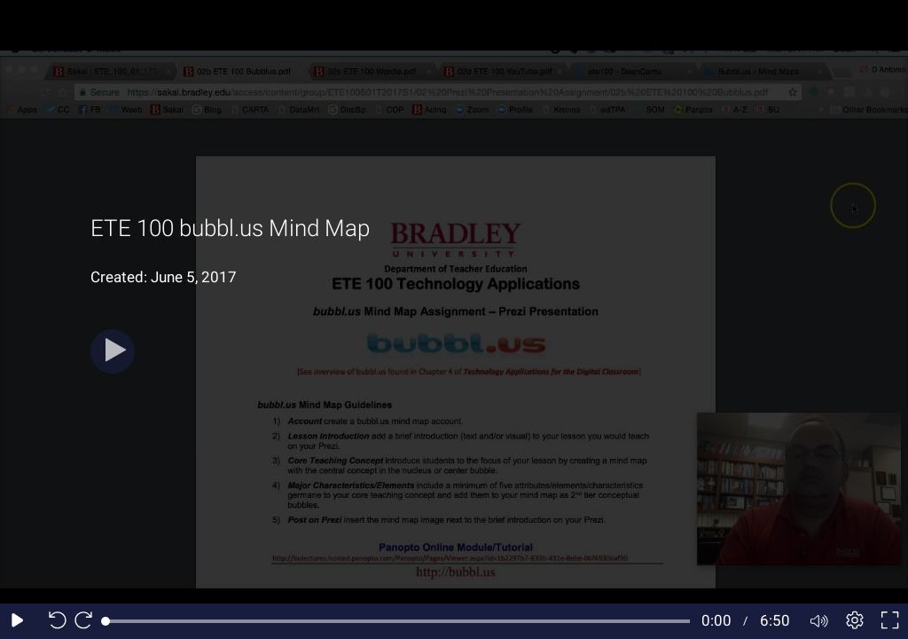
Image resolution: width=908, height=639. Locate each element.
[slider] (398, 621)
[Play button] (112, 351)
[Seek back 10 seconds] (53, 621)
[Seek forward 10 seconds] (88, 621)
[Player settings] (855, 621)
